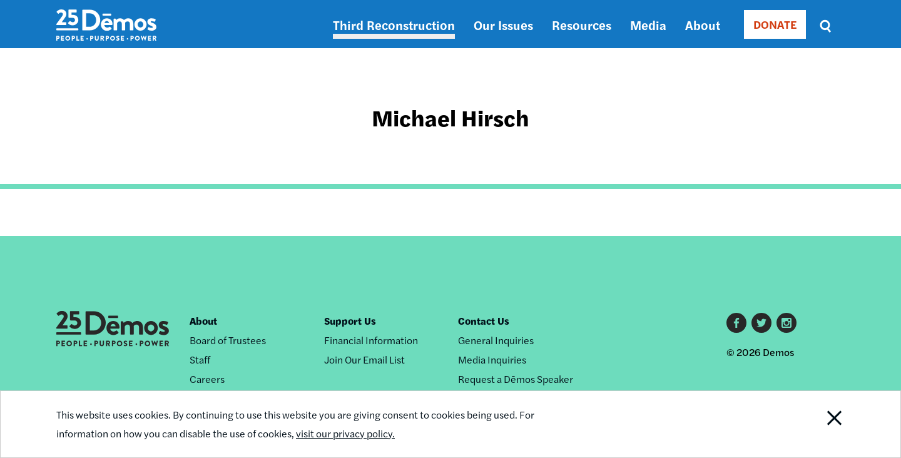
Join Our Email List (364, 359)
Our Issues (503, 25)
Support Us (350, 320)
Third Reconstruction (394, 25)
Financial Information (371, 340)
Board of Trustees (228, 340)
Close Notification (819, 424)
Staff (200, 359)
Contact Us (483, 320)
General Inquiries (496, 340)
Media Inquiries (492, 359)
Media (648, 25)
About (702, 25)
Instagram (786, 323)
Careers (207, 379)
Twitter (761, 323)
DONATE (775, 24)
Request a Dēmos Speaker (515, 379)
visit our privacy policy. (345, 433)
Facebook (736, 323)
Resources (581, 25)
